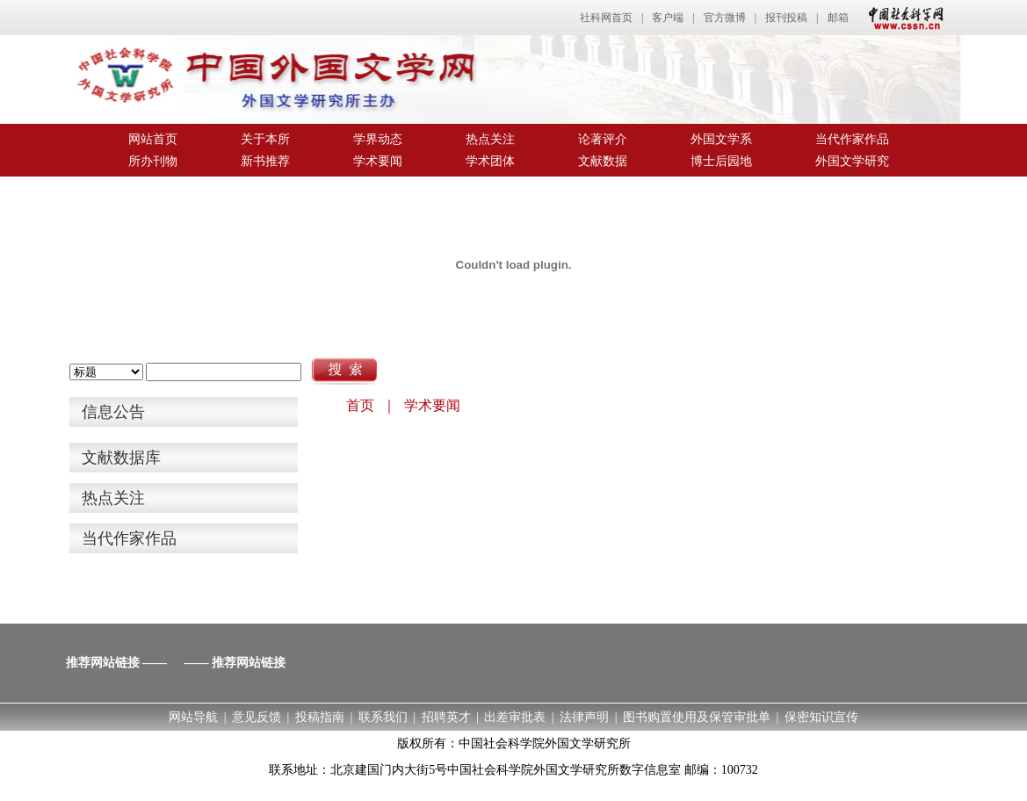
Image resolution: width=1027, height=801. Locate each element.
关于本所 (265, 139)
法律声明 (584, 717)
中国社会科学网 (902, 17)
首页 (360, 405)
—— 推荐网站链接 (235, 662)
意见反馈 (256, 717)
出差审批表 (515, 717)
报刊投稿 (786, 17)
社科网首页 (606, 17)
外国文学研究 (852, 161)
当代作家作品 (852, 139)
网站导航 (193, 717)
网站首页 (152, 139)
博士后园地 (721, 161)
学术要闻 (377, 161)
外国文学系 (721, 139)
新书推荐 (265, 161)
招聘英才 (446, 717)
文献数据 (602, 161)
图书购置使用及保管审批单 (696, 717)
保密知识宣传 (821, 717)
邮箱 (838, 17)
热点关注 (490, 139)
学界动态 (377, 139)
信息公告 (113, 412)
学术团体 (490, 161)
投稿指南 (319, 717)
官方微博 (725, 17)
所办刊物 (152, 161)
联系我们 (383, 717)
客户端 (667, 17)
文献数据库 (121, 457)
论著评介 (602, 139)
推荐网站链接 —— (117, 662)
